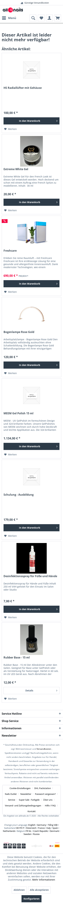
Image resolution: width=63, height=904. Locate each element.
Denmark (54, 831)
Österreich (31, 827)
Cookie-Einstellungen (20, 788)
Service (11, 799)
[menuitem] (9, 18)
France (41, 827)
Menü (9, 17)
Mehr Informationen (43, 879)
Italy (48, 827)
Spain (55, 827)
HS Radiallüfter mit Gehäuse (23, 88)
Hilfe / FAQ (50, 805)
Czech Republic (40, 831)
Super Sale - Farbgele (29, 799)
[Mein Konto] (49, 18)
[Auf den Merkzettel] (10, 129)
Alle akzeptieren (39, 889)
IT (23, 827)
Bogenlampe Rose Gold (19, 332)
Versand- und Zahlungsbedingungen (23, 805)
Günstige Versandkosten (31, 2)
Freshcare (10, 250)
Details (41, 690)
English (31, 824)
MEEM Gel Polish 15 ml (18, 413)
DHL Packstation (42, 788)
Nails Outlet (11, 793)
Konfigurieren (31, 898)
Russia (36, 834)
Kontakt (32, 811)
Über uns (47, 799)
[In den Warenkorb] (31, 120)
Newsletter (25, 793)
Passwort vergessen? (45, 793)
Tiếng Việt (53, 824)
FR (20, 827)
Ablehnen (19, 889)
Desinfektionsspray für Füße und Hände (30, 576)
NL (30, 831)
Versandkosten (44, 748)
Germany (41, 824)
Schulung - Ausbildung (19, 494)
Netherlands (9, 831)
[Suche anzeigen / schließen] (33, 18)
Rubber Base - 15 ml (17, 657)
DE (17, 827)
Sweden (27, 834)
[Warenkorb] (57, 18)
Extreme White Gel (16, 169)
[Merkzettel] (41, 18)
